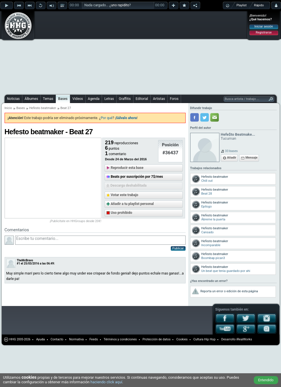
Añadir (231, 157)
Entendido (266, 380)
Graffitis (125, 99)
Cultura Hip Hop (204, 339)
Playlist (242, 5)
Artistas (159, 99)
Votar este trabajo (124, 195)
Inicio (8, 108)
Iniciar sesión (263, 26)
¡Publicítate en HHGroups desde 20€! (75, 221)
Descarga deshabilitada (129, 185)
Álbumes (31, 99)
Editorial (142, 99)
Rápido (259, 5)
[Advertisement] (95, 52)
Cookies (181, 339)
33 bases (231, 151)
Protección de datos (157, 339)
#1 (18, 263)
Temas (48, 99)
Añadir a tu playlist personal (132, 204)
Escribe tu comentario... (100, 240)
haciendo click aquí (106, 382)
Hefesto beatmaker (42, 108)
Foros (174, 99)
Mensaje (251, 157)
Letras (109, 99)
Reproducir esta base (127, 168)
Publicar (178, 248)
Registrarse (264, 32)
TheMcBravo (25, 260)
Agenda (94, 99)
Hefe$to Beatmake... (238, 134)
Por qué (107, 118)
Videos (77, 99)
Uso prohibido (121, 213)
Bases (63, 99)
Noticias (13, 99)
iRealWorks (244, 339)
